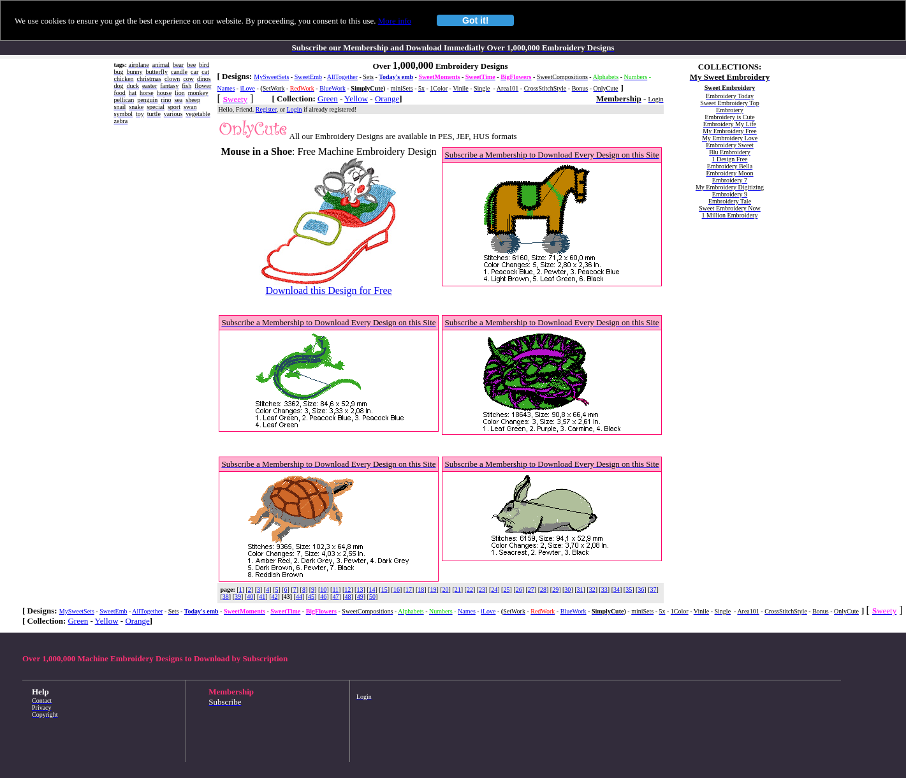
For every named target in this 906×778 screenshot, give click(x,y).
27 (531, 589)
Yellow (356, 98)
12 (347, 589)
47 (335, 596)
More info (394, 21)
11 (335, 589)
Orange (387, 98)
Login (294, 109)
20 (445, 589)
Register (266, 109)
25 (506, 589)
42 (275, 596)
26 (519, 589)
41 (262, 596)
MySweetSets (271, 76)
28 (543, 589)
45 (311, 596)
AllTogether (342, 76)
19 (433, 589)
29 (555, 589)
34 (616, 589)
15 (384, 589)
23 (482, 589)
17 (409, 589)
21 (458, 589)
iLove (247, 88)
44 (299, 596)
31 (579, 589)
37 (653, 589)
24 (494, 589)
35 (628, 589)
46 (323, 596)
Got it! (475, 20)
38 (226, 596)
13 (359, 589)
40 (250, 596)
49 (360, 596)
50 (372, 596)
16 (396, 589)
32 (592, 589)
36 (641, 589)
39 (238, 596)
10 (323, 589)
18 (421, 589)
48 (348, 596)
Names (226, 88)
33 (604, 589)
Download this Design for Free (328, 290)
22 (470, 589)
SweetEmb (308, 76)
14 (372, 589)
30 (567, 589)
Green (328, 98)
